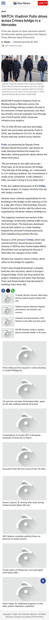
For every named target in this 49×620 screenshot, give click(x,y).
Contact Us (19, 617)
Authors (28, 617)
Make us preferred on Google (12, 46)
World (3, 11)
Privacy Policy (38, 617)
